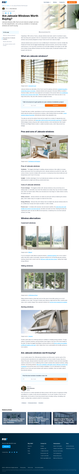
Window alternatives (7, 41)
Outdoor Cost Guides (58, 448)
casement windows (51, 255)
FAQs (29, 450)
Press (29, 448)
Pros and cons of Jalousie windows (9, 38)
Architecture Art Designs (34, 161)
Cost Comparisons (57, 453)
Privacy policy (23, 467)
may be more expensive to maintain (58, 302)
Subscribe (6, 446)
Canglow (30, 336)
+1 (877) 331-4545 (44, 455)
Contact (42, 446)
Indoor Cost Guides (57, 446)
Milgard (30, 252)
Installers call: (43, 448)
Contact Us (62, 2)
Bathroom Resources (57, 458)
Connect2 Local (32, 86)
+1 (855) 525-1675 (44, 450)
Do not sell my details (39, 467)
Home (3, 5)
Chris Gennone (13, 8)
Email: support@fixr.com (46, 458)
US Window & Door (33, 295)
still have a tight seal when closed (49, 259)
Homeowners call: (44, 453)
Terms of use (30, 467)
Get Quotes (55, 105)
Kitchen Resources (57, 455)
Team (29, 453)
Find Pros (55, 379)
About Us (30, 446)
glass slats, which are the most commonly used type (48, 120)
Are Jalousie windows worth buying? (9, 44)
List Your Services (70, 446)
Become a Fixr (72, 2)
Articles (55, 2)
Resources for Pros (70, 448)
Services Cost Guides (58, 450)
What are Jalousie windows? (9, 35)
